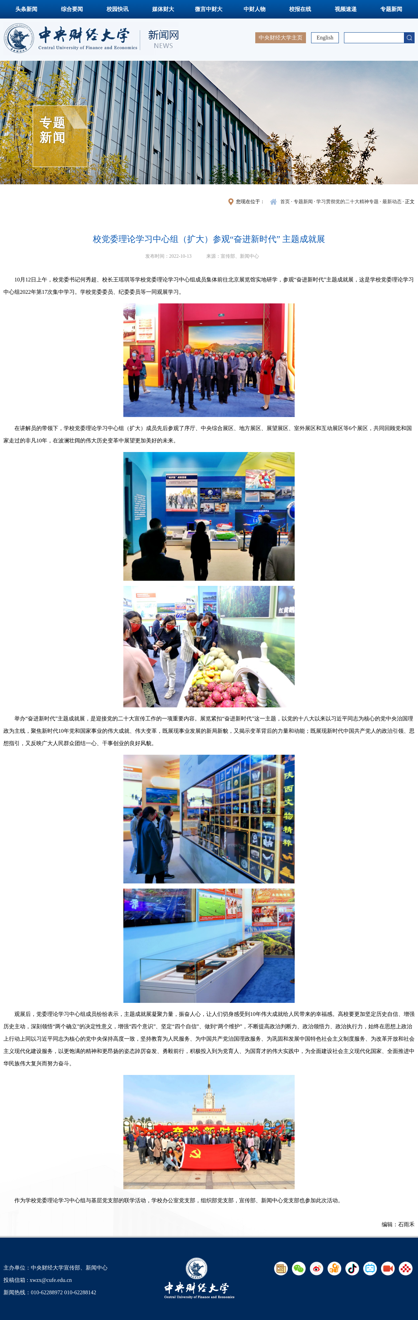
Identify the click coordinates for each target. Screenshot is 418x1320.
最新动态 (392, 201)
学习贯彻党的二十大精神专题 (347, 201)
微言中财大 (208, 9)
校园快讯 (117, 9)
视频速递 (346, 9)
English (325, 37)
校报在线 (300, 9)
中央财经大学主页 (281, 37)
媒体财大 (163, 9)
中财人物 (255, 9)
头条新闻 (26, 9)
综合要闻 (72, 9)
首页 (285, 201)
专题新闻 (391, 9)
